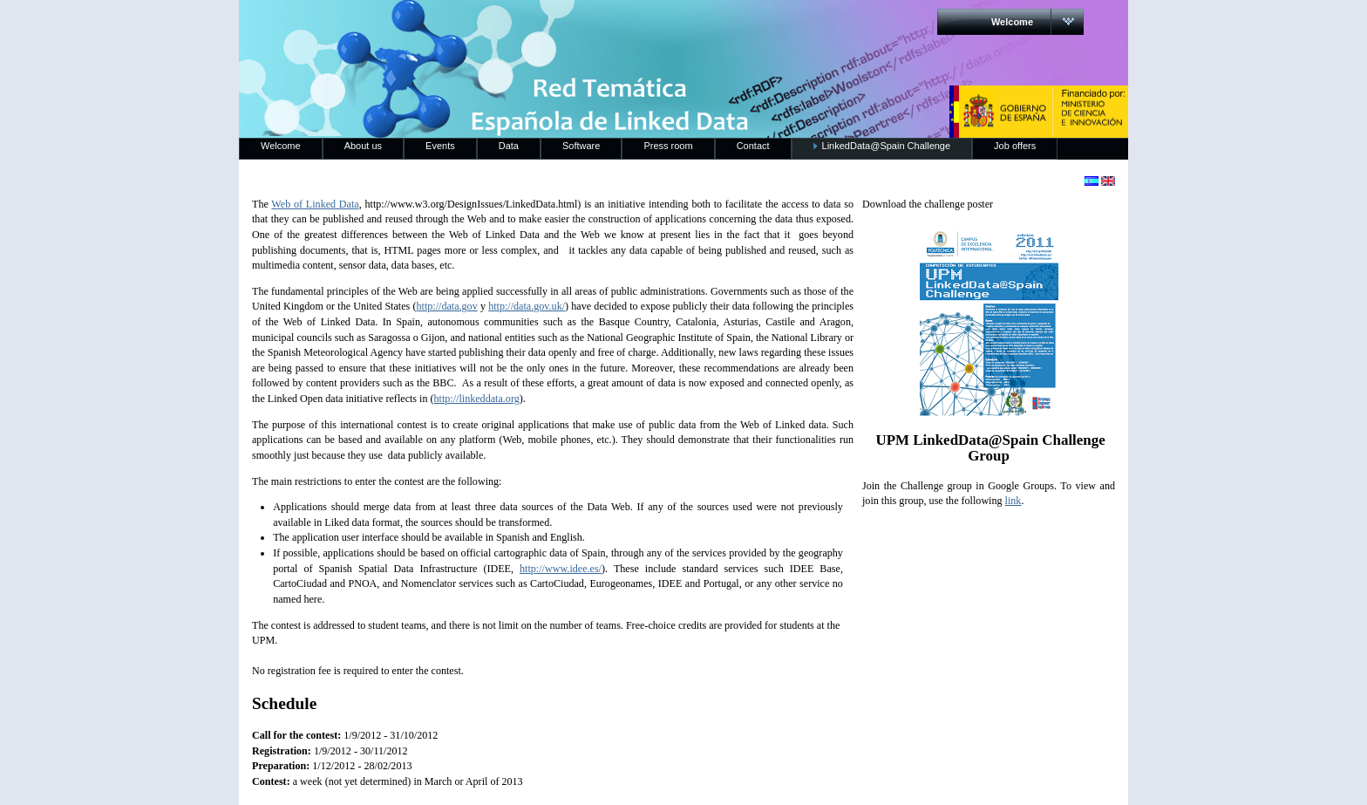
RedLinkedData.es (421, 26)
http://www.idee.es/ (561, 569)
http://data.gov (447, 306)
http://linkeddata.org (477, 398)
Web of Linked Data (314, 204)
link (1013, 501)
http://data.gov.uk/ (526, 306)
